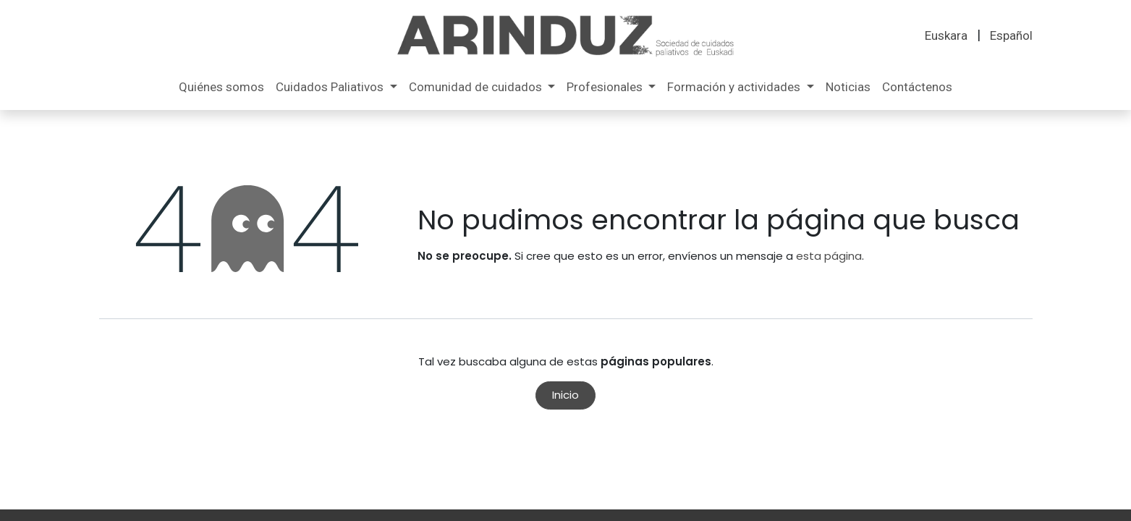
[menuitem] (946, 36)
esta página (829, 255)
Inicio (565, 394)
